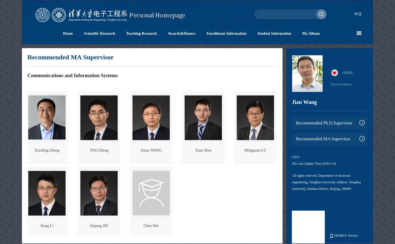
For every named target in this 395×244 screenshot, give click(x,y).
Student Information (274, 33)
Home (68, 33)
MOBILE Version (343, 236)
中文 (358, 14)
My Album (311, 33)
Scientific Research (99, 33)
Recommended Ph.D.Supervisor (324, 123)
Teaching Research (141, 33)
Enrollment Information (226, 33)
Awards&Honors (182, 33)
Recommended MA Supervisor (323, 138)
